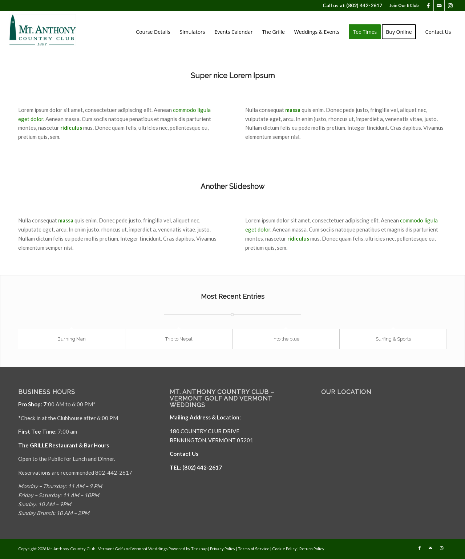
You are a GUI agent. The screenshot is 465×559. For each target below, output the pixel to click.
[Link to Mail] (439, 5)
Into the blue (285, 339)
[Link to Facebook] (428, 5)
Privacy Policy (222, 548)
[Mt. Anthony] (53, 32)
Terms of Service (254, 548)
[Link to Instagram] (450, 5)
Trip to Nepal (179, 339)
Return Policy (311, 548)
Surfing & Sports (393, 339)
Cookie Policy (284, 548)
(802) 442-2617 (364, 5)
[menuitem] (402, 5)
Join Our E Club (404, 5)
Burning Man (71, 339)
